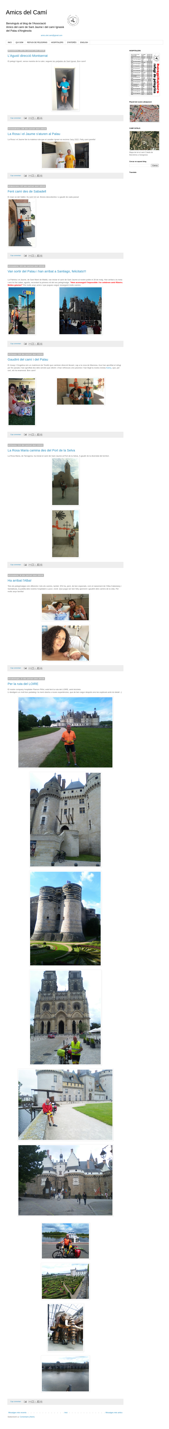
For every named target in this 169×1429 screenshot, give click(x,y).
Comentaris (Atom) (27, 1417)
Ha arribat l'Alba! (19, 580)
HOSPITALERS (57, 42)
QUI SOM (19, 42)
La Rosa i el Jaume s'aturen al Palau (34, 134)
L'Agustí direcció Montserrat (28, 56)
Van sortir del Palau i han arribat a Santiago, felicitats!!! (47, 271)
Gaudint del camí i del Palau (28, 359)
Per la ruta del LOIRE (23, 684)
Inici (65, 1413)
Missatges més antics (114, 1413)
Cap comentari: (16, 118)
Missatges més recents (17, 1413)
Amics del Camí (26, 12)
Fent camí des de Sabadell (27, 191)
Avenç (108, 368)
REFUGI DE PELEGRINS (37, 42)
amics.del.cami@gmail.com (51, 35)
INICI (10, 42)
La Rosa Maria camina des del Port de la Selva (41, 450)
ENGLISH (84, 42)
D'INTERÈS (71, 42)
